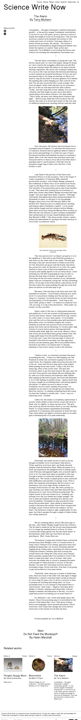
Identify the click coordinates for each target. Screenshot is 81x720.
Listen (57, 2)
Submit (64, 2)
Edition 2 (7, 656)
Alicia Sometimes (13, 678)
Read (51, 2)
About (45, 2)
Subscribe (72, 2)
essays (74, 656)
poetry (24, 656)
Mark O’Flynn (37, 678)
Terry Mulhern (42, 19)
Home (39, 2)
